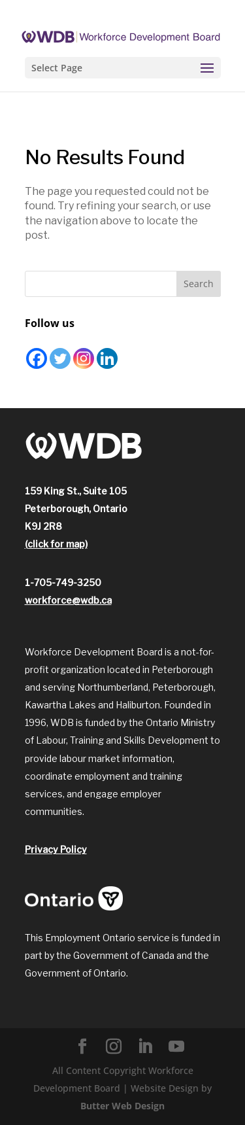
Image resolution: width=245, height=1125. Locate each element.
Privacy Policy (56, 849)
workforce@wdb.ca (68, 600)
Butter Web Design (122, 1105)
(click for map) (56, 543)
